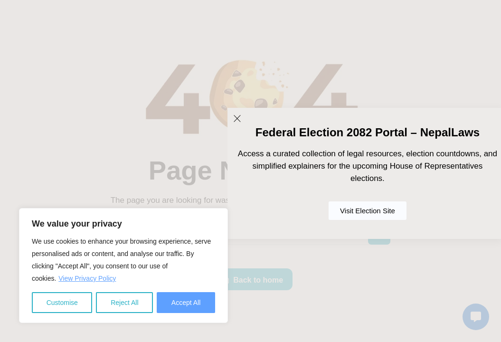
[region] (123, 265)
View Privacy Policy (87, 278)
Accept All (185, 302)
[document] (250, 171)
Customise (62, 302)
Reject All (124, 302)
